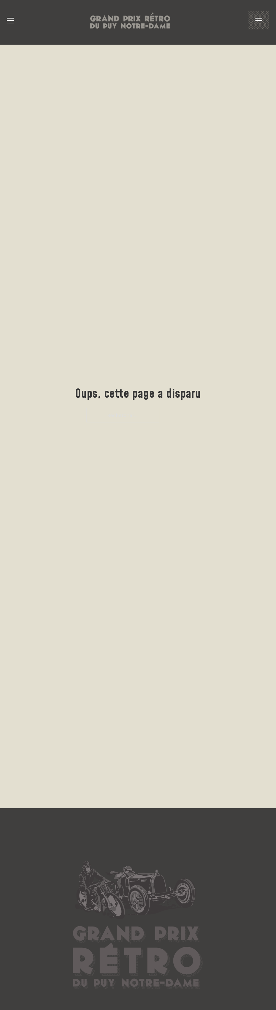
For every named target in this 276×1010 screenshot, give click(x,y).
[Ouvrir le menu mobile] (10, 20)
